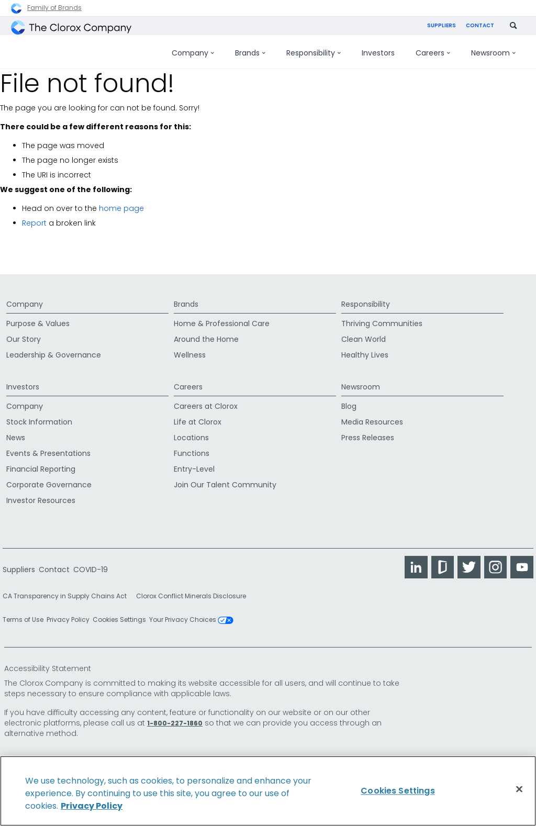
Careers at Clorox (206, 402)
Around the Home (206, 337)
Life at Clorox (197, 417)
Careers (188, 377)
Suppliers (441, 25)
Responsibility (365, 296)
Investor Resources (40, 496)
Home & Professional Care (222, 321)
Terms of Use (23, 615)
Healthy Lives (364, 353)
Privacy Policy (68, 615)
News (15, 433)
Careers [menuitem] (433, 53)
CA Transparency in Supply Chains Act (68, 592)
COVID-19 (90, 565)
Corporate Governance (49, 480)
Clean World (363, 337)
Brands (186, 296)
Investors (22, 377)
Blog (348, 402)
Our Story (23, 337)
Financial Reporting (40, 465)
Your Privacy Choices (191, 616)
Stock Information (39, 417)
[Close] (519, 789)
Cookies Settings (119, 616)
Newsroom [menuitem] (493, 53)
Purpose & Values (38, 321)
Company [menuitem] (193, 53)
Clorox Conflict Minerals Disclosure (191, 592)
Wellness (190, 353)
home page (121, 208)
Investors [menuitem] (378, 53)
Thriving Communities (381, 321)
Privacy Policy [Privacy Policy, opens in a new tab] (91, 806)
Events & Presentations (48, 449)
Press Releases (367, 433)
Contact (480, 25)
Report (34, 223)
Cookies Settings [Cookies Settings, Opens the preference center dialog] (398, 791)
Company (24, 296)
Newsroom (360, 377)
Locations (191, 433)
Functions (191, 449)
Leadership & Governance (53, 353)
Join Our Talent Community (225, 480)
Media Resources (372, 417)
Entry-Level (194, 465)
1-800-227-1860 (175, 719)
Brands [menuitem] (250, 53)
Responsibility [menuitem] (313, 53)
